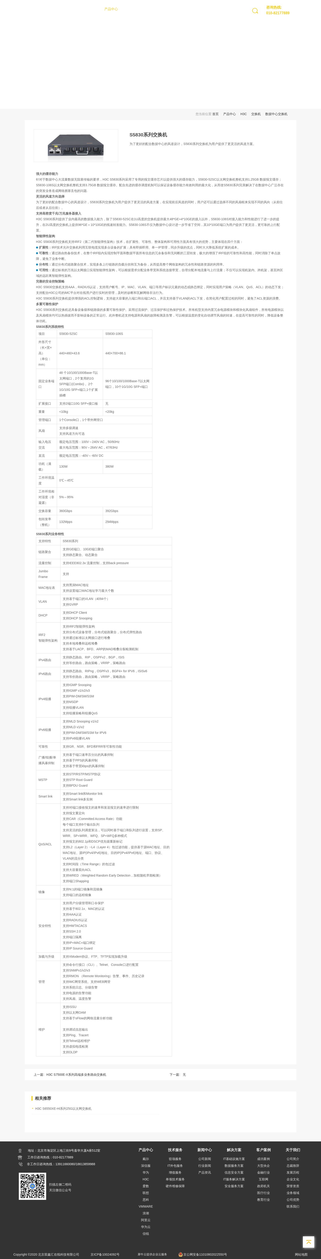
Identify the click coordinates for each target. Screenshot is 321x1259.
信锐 (146, 1233)
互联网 (263, 1179)
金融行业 (263, 1172)
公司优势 (293, 1199)
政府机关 (263, 1186)
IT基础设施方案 (234, 1159)
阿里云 (146, 1220)
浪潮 (146, 1213)
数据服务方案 (234, 1165)
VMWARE (146, 1206)
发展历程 (293, 1172)
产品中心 (111, 9)
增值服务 (175, 1172)
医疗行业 (263, 1193)
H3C (243, 114)
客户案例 (191, 9)
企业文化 (293, 1179)
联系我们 (293, 1206)
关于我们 (211, 9)
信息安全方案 (234, 1172)
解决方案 (171, 9)
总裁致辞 (293, 1165)
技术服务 (131, 9)
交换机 (256, 114)
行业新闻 (204, 1165)
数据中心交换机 (276, 114)
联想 (146, 1193)
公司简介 (293, 1159)
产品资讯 (204, 1172)
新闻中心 (151, 9)
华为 (146, 1172)
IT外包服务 (175, 1165)
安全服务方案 (234, 1186)
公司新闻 (204, 1159)
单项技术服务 (175, 1179)
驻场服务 (175, 1159)
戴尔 (146, 1159)
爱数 (146, 1186)
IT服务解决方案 (234, 1179)
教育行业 (263, 1199)
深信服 (146, 1165)
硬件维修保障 (175, 1186)
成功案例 (263, 1159)
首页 (94, 9)
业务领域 (293, 1193)
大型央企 (263, 1165)
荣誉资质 (293, 1186)
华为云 (146, 1227)
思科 (146, 1199)
